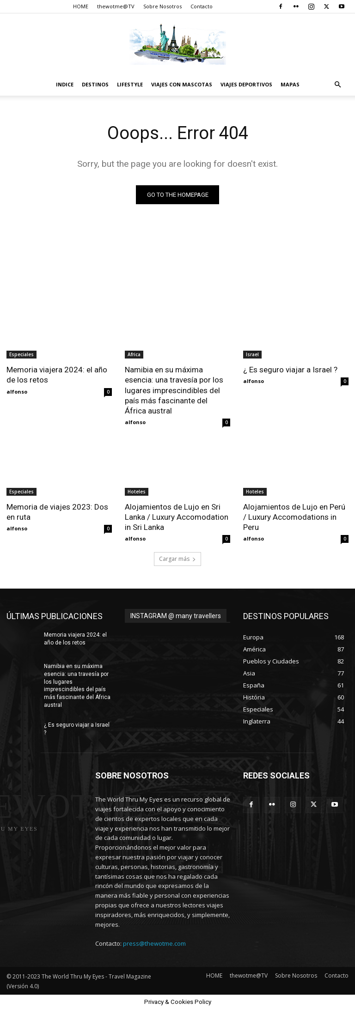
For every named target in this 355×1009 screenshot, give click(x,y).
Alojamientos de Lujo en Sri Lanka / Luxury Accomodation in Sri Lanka (176, 517)
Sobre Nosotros (162, 6)
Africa (134, 354)
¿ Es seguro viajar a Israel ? (290, 369)
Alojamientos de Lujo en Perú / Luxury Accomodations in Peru (294, 517)
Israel (252, 354)
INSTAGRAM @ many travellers (175, 616)
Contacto (201, 6)
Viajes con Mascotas (181, 84)
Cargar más (177, 559)
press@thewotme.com (154, 943)
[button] (337, 84)
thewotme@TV (116, 6)
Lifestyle (130, 84)
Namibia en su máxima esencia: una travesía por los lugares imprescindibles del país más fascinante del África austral (174, 390)
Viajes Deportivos (246, 84)
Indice (64, 84)
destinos (95, 84)
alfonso (16, 391)
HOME (80, 6)
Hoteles (137, 491)
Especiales (21, 354)
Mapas (290, 84)
